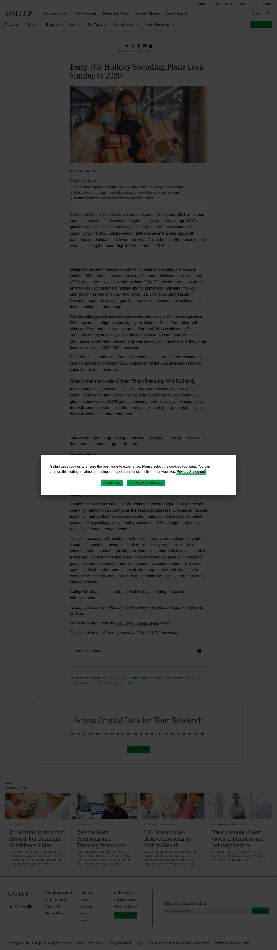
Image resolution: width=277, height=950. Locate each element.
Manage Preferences (146, 483)
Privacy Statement (191, 471)
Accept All (112, 483)
